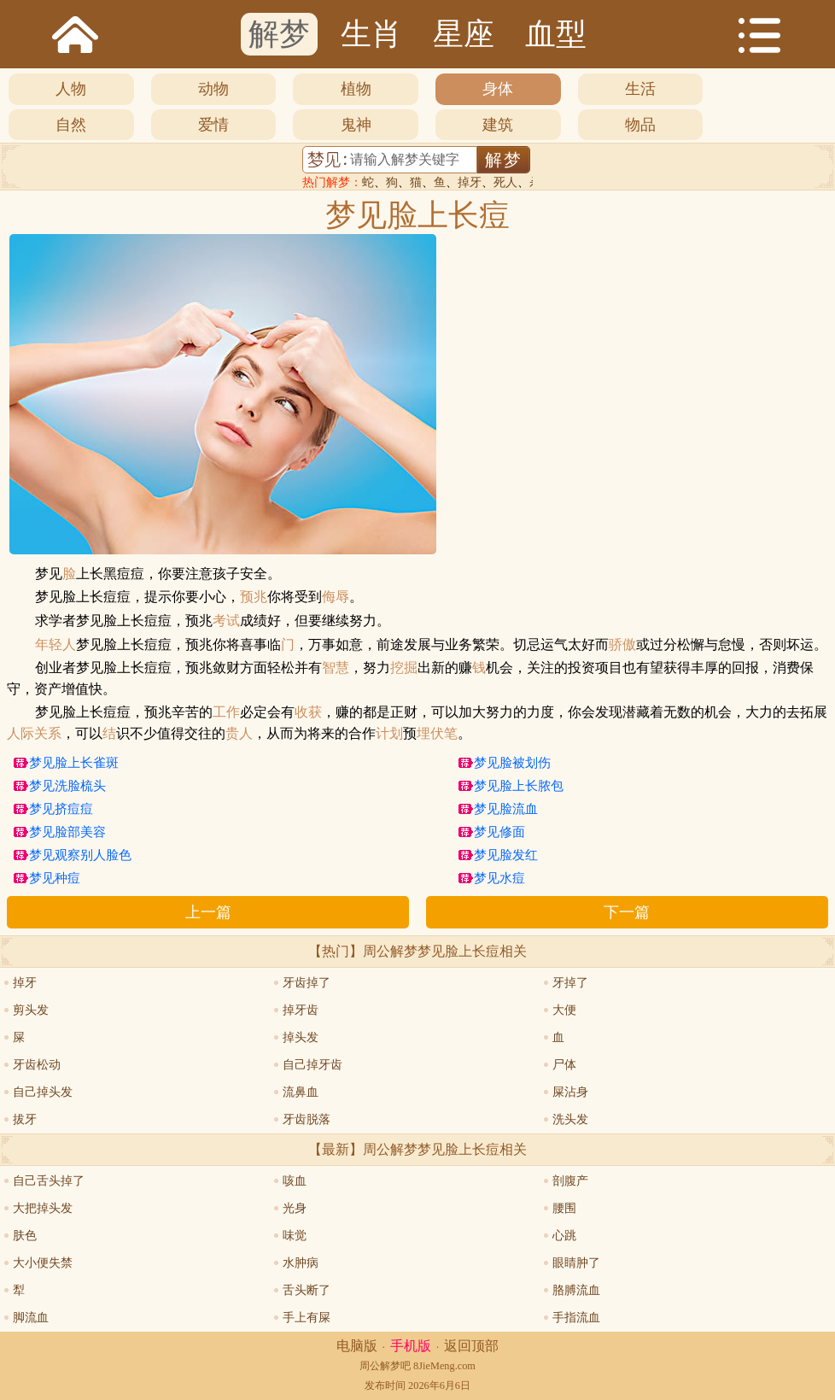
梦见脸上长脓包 (518, 786)
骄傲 (622, 645)
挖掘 (404, 668)
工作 (226, 712)
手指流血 (576, 1317)
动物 (213, 88)
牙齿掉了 (306, 982)
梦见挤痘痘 (61, 809)
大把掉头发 (43, 1208)
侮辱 (335, 597)
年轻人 (55, 645)
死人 (505, 182)
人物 (70, 88)
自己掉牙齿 (312, 1064)
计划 (389, 733)
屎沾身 (570, 1092)
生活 (640, 88)
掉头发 (300, 1037)
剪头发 (31, 1010)
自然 (70, 124)
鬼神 (356, 124)
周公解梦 (379, 1366)
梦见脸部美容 (67, 832)
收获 (308, 712)
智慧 (335, 668)
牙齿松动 (37, 1064)
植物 (356, 88)
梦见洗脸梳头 (67, 786)
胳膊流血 (576, 1290)
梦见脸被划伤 (512, 763)
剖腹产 (570, 1180)
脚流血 (31, 1317)
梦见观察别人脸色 (80, 855)
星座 (463, 34)
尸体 (564, 1064)
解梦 (279, 34)
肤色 (25, 1235)
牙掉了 (570, 982)
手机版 (410, 1345)
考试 (226, 621)
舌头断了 (306, 1290)
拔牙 (25, 1119)
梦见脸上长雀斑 (74, 763)
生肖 (371, 34)
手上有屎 (306, 1317)
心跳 (564, 1235)
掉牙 (470, 182)
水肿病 (300, 1262)
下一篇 (627, 912)
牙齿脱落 (306, 1119)
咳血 (295, 1180)
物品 (640, 124)
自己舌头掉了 (49, 1180)
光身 (295, 1208)
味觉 (295, 1235)
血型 (556, 34)
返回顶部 (471, 1345)
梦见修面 (499, 832)
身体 (497, 88)
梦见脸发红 (506, 855)
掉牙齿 (300, 1010)
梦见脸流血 (506, 809)
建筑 (497, 124)
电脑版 (356, 1345)
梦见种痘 (54, 878)
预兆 (253, 597)
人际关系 (34, 733)
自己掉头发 (43, 1092)
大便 (564, 1010)
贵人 (239, 733)
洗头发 (570, 1119)
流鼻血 (300, 1092)
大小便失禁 (43, 1262)
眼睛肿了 (576, 1262)
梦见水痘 (499, 878)
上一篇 (208, 912)
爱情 (213, 124)
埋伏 (430, 733)
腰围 (564, 1208)
